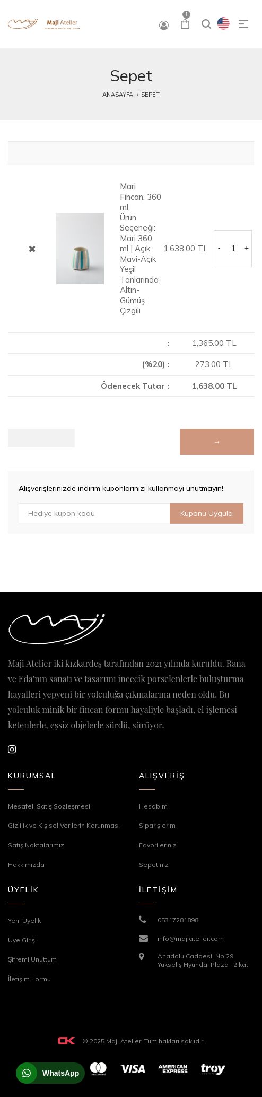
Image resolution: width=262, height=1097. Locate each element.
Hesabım (153, 806)
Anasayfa (117, 94)
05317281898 (178, 920)
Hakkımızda (26, 865)
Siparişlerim (157, 825)
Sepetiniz (154, 865)
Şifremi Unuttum (32, 959)
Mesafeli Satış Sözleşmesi (49, 806)
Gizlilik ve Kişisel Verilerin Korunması (64, 825)
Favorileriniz (158, 845)
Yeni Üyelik (24, 920)
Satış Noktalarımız (36, 845)
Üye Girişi (22, 940)
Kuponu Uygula (206, 513)
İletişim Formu (29, 979)
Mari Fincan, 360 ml (140, 196)
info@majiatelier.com (191, 938)
